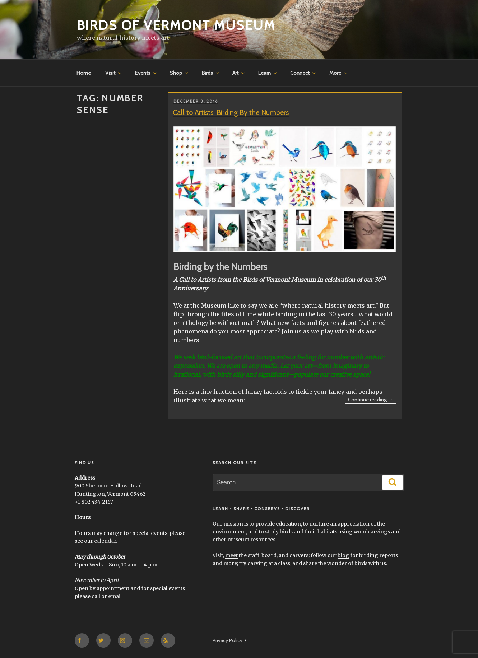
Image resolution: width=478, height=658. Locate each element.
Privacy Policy (227, 640)
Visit (113, 73)
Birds (211, 73)
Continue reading (372, 400)
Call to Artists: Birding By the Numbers (231, 112)
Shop (179, 73)
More (338, 73)
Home (83, 73)
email (115, 596)
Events (146, 73)
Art (239, 73)
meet (231, 555)
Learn (268, 73)
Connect (303, 73)
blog (343, 555)
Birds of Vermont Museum (176, 25)
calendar (105, 541)
